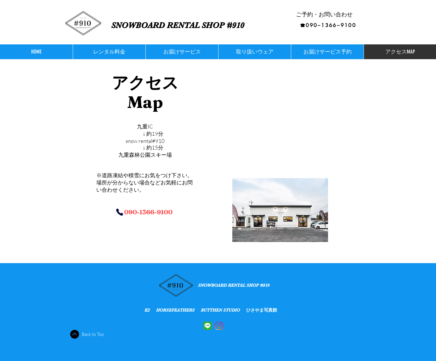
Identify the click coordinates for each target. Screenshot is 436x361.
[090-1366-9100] (144, 212)
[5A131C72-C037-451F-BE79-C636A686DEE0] (207, 326)
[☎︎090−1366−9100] (328, 25)
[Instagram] (219, 326)
